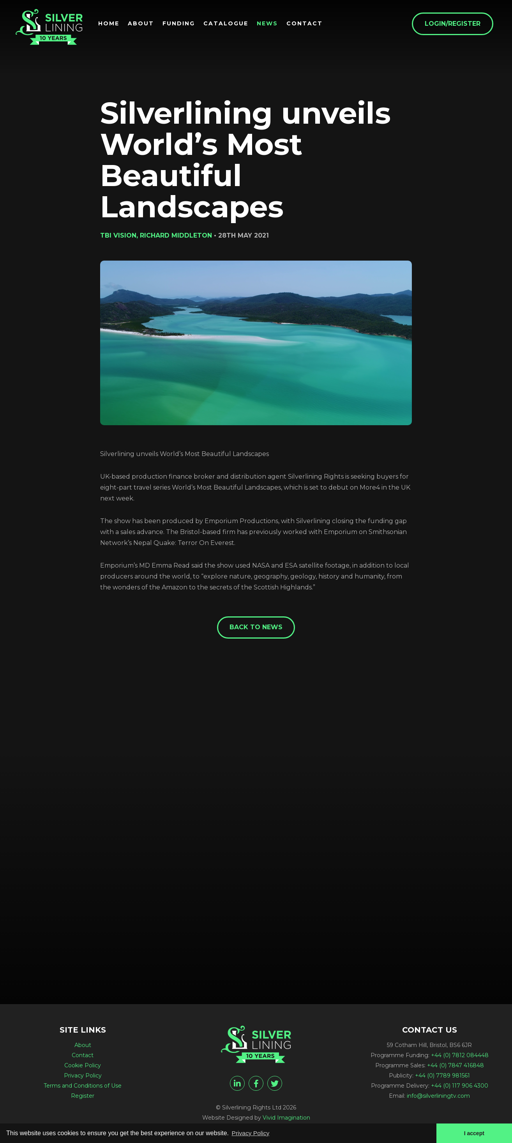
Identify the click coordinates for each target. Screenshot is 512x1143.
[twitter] (274, 1084)
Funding (182, 24)
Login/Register (456, 24)
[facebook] (256, 1084)
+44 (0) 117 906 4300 (459, 1086)
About (144, 24)
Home (111, 24)
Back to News (256, 627)
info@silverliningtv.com (438, 1096)
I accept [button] (473, 1133)
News (270, 24)
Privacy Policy (83, 1076)
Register (82, 1096)
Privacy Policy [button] (251, 1132)
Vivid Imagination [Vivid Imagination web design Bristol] (286, 1118)
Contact (308, 24)
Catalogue (229, 24)
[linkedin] (237, 1084)
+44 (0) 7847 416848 (455, 1066)
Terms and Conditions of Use (83, 1086)
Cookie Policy (82, 1066)
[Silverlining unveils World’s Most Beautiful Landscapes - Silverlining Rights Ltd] (51, 28)
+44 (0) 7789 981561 (442, 1076)
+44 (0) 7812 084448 (460, 1056)
